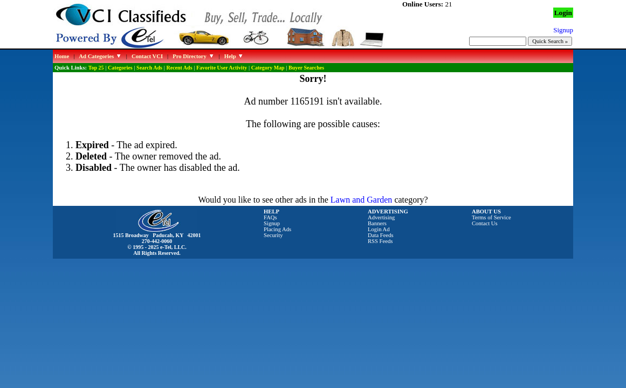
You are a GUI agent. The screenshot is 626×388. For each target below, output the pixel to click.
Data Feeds (381, 235)
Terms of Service (491, 217)
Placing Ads (277, 229)
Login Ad (379, 229)
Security (273, 235)
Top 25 (96, 68)
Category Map (268, 68)
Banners (377, 223)
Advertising (381, 217)
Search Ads (149, 68)
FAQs (270, 217)
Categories (120, 68)
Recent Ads (179, 68)
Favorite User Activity (221, 68)
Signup (272, 223)
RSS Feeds (380, 241)
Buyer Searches (306, 68)
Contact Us (485, 223)
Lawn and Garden (362, 199)
